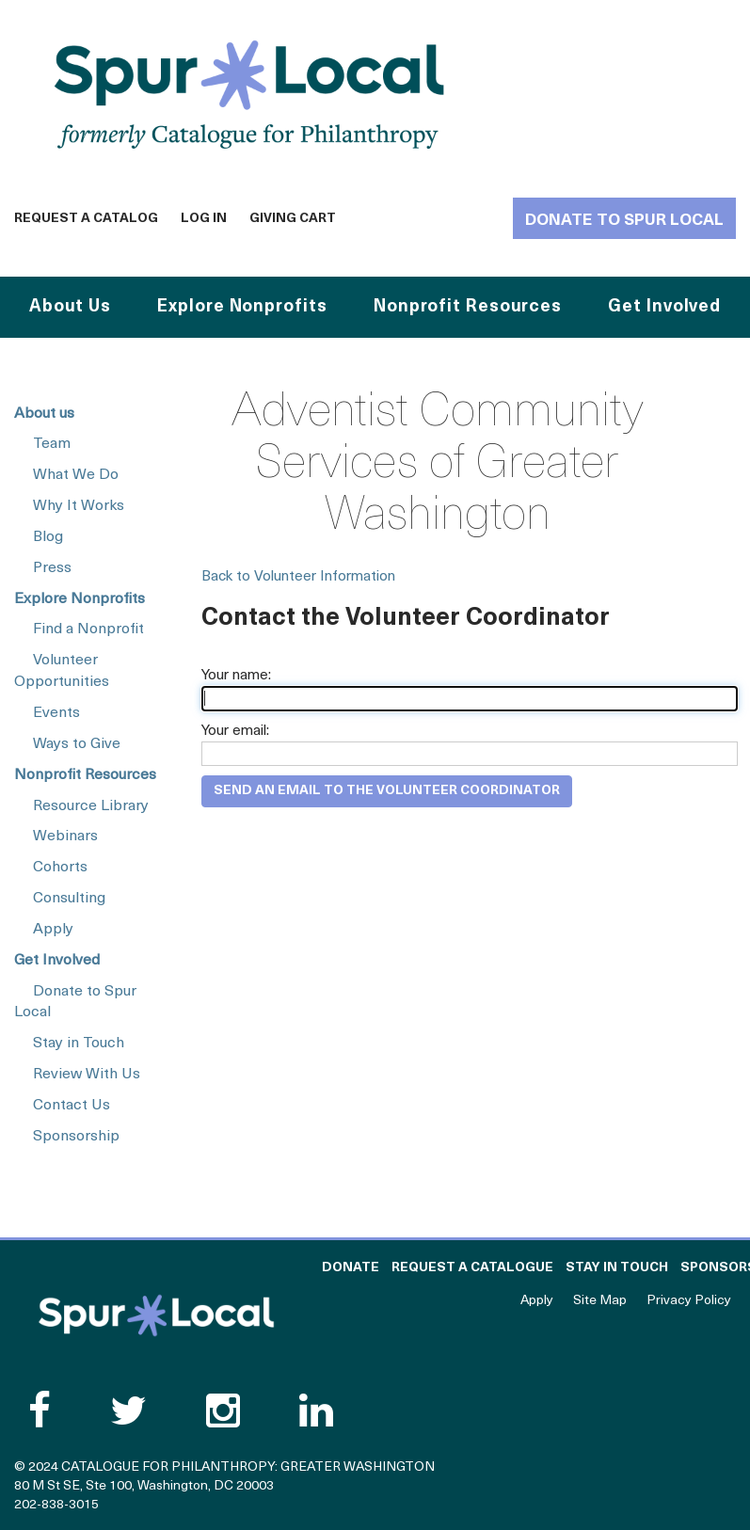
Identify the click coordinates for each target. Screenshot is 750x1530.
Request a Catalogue (472, 1268)
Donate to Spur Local (624, 221)
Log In (204, 219)
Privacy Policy (688, 1301)
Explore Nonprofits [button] (242, 307)
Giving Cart (292, 219)
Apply (53, 929)
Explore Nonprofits (79, 599)
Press (52, 568)
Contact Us (71, 1105)
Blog (48, 537)
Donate (350, 1268)
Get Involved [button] (664, 307)
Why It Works (78, 506)
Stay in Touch (78, 1043)
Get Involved (57, 960)
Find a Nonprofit (88, 629)
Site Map (600, 1301)
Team (52, 444)
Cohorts (60, 867)
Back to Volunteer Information (298, 576)
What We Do (76, 475)
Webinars (65, 836)
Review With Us (86, 1074)
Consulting (69, 898)
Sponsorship (76, 1136)
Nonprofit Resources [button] (468, 307)
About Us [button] (70, 307)
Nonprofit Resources (85, 775)
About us (44, 414)
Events (56, 713)
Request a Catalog (86, 219)
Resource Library (91, 806)
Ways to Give (76, 744)
